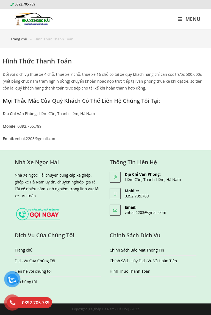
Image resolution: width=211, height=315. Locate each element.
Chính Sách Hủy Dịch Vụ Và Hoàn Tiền (143, 260)
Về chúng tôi (26, 281)
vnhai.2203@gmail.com (145, 212)
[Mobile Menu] (189, 19)
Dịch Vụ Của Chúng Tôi (35, 260)
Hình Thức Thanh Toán (130, 271)
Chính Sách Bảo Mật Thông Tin (137, 250)
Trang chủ (23, 250)
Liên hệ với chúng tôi (33, 271)
